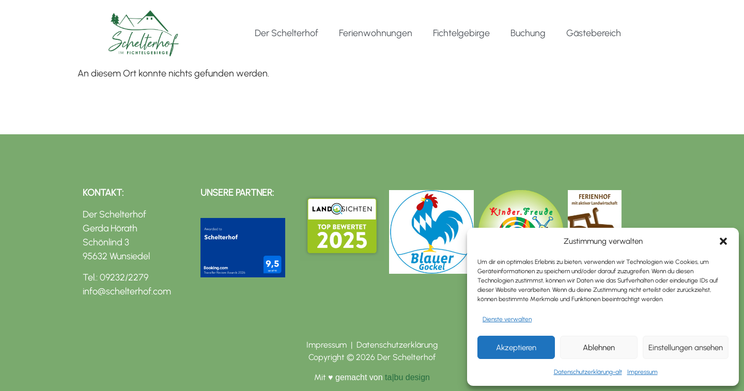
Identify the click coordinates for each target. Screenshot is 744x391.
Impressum (642, 372)
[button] (723, 241)
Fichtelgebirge (461, 33)
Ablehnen (599, 347)
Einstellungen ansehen (685, 347)
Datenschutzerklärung (397, 345)
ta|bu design (406, 377)
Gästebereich (593, 33)
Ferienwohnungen (375, 33)
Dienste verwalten (507, 319)
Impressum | (331, 345)
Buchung (528, 33)
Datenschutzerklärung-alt (588, 372)
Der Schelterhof (286, 33)
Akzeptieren (516, 347)
